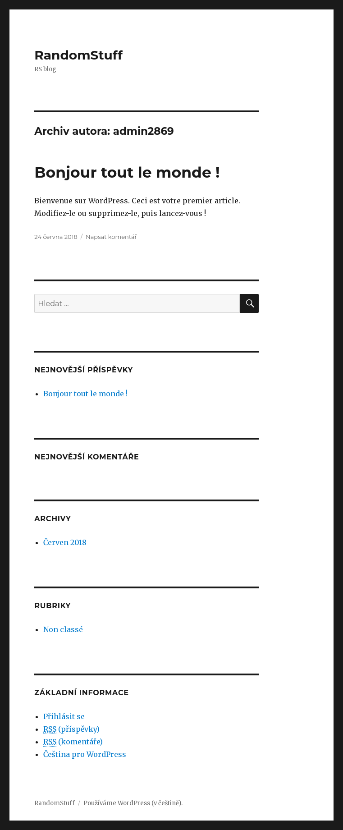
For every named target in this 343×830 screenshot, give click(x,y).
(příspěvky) (71, 729)
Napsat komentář (111, 236)
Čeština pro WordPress (84, 754)
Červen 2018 (65, 542)
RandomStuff (78, 55)
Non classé (63, 629)
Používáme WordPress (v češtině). (133, 803)
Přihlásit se (64, 716)
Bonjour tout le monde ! (127, 172)
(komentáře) (73, 742)
